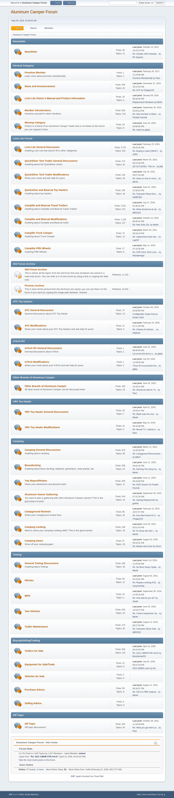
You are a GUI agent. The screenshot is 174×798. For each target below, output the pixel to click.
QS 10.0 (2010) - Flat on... (144, 166)
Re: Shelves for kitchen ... (144, 329)
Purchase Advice (35, 689)
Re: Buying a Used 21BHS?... (146, 151)
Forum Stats (24, 748)
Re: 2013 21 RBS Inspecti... (145, 692)
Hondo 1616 (138, 317)
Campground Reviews (38, 511)
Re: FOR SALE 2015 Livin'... (145, 252)
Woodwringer (138, 255)
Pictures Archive (34, 285)
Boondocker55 (139, 656)
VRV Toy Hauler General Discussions (46, 412)
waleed (82, 753)
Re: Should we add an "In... (145, 390)
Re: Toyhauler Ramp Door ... (145, 194)
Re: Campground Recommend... (147, 454)
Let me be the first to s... (143, 354)
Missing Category (35, 122)
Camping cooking (35, 527)
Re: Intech (137, 130)
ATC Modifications (35, 325)
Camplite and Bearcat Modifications (46, 219)
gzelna (135, 503)
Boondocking (33, 465)
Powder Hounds (140, 117)
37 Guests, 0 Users (31, 769)
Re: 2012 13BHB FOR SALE (146, 653)
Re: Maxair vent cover (142, 546)
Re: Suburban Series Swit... (145, 629)
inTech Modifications (37, 362)
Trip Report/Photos (36, 480)
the (154, 668)
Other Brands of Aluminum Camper (45, 386)
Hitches (29, 580)
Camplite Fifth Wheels (38, 248)
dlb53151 (137, 213)
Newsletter (31, 51)
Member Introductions (38, 110)
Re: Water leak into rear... (144, 414)
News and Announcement (40, 86)
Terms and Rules (149, 794)
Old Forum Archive (36, 269)
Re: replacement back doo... (145, 237)
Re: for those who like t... (144, 531)
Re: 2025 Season (140, 484)
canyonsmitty (138, 586)
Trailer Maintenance (36, 626)
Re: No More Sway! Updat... (145, 567)
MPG (27, 595)
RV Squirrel (138, 57)
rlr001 (135, 154)
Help (139, 794)
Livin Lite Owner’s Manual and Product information (55, 98)
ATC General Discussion (39, 310)
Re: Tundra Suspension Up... (146, 613)
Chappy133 (149, 90)
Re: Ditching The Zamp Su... (145, 469)
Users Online (24, 765)
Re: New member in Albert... (145, 114)
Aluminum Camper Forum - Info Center (37, 742)
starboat (136, 333)
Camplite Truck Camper (39, 233)
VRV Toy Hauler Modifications (42, 427)
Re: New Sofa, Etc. (141, 225)
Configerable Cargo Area (144, 314)
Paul (158, 78)
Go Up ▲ (161, 794)
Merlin (159, 102)
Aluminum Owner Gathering (41, 494)
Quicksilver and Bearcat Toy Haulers (46, 190)
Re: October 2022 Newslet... (145, 54)
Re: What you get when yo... (145, 727)
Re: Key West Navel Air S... (145, 515)
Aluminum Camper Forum (34, 11)
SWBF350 (137, 197)
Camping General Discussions (43, 449)
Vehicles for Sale (35, 676)
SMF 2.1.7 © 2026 (16, 794)
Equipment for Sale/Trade (40, 664)
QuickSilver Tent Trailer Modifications (47, 174)
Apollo (135, 601)
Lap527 (136, 240)
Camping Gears (34, 540)
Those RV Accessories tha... (145, 366)
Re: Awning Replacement (144, 500)
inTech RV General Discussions (43, 348)
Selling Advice (33, 703)
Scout (158, 546)
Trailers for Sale (34, 651)
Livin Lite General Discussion (42, 147)
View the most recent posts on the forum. (37, 760)
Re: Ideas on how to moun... (145, 178)
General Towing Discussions (41, 563)
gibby (147, 130)
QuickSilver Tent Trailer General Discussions (51, 160)
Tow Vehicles (32, 611)
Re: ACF (136, 90)
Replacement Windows (143, 102)
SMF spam (76, 776)
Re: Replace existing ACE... (145, 582)
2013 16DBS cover (141, 668)
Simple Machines (32, 794)
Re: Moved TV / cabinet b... (145, 429)
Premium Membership (142, 78)
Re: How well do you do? (144, 598)
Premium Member (35, 72)
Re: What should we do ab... (145, 209)
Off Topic (30, 723)
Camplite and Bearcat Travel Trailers (46, 205)
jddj (161, 166)
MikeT (138, 457)
